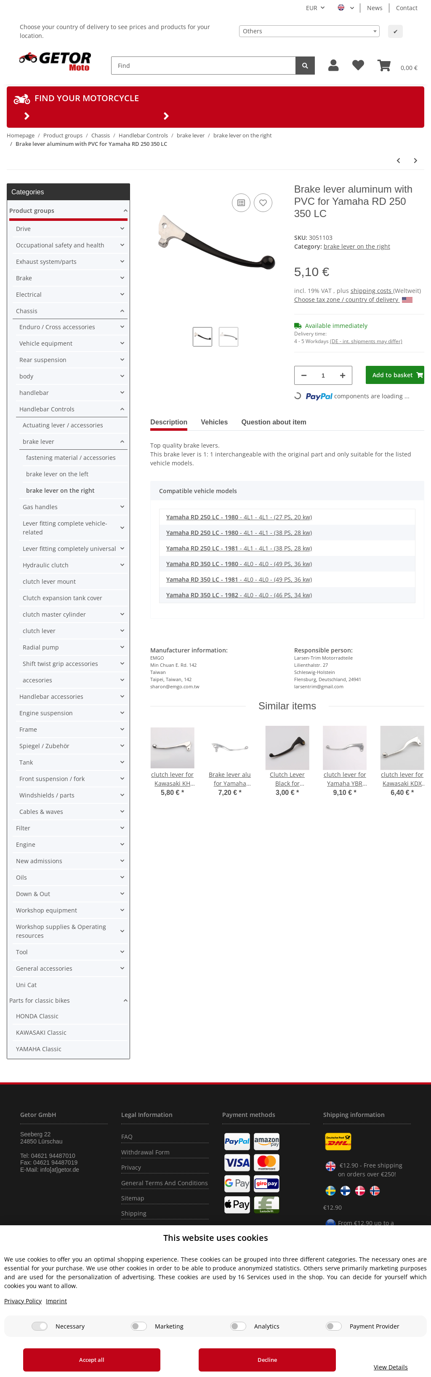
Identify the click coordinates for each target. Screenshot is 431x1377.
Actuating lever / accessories (63, 425)
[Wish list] (358, 65)
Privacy (131, 1167)
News (375, 8)
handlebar (34, 393)
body (26, 376)
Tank (26, 762)
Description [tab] (168, 422)
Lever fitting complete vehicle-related (65, 527)
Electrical (29, 294)
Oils (21, 877)
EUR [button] (311, 8)
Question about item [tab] (273, 422)
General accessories (44, 968)
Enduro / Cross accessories (57, 327)
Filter (23, 828)
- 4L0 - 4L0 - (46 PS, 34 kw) (239, 595)
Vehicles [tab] (214, 422)
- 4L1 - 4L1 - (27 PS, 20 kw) (239, 517)
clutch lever (39, 631)
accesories (37, 680)
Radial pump (41, 647)
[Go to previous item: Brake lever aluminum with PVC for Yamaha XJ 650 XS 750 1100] (398, 160)
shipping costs (372, 291)
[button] (334, 65)
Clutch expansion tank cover (62, 598)
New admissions (39, 861)
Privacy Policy (23, 1301)
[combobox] (309, 31)
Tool (22, 952)
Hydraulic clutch (46, 565)
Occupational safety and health (60, 245)
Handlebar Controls (46, 409)
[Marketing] (139, 1326)
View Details (373, 1367)
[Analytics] (238, 1326)
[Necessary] (40, 1326)
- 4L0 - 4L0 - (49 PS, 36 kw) (239, 564)
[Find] (203, 65)
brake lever (38, 442)
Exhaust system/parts (46, 262)
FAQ (127, 1137)
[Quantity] (323, 375)
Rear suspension (43, 360)
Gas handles (40, 507)
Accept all (83, 1360)
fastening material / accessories (71, 458)
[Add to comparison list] (241, 202)
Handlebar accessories (51, 697)
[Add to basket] (395, 375)
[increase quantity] (342, 375)
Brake (24, 278)
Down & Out (33, 894)
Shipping (133, 1213)
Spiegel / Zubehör (44, 746)
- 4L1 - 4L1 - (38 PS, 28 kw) (239, 533)
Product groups (31, 211)
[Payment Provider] (334, 1326)
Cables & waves (41, 812)
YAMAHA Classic (38, 1049)
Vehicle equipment (45, 343)
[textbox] (309, 31)
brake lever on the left (57, 474)
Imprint (56, 1301)
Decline (240, 1360)
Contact (407, 8)
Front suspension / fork (52, 779)
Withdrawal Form (145, 1152)
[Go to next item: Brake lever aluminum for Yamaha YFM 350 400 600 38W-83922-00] (415, 160)
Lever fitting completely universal (69, 549)
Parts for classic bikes (39, 1000)
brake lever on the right (357, 246)
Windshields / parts (46, 795)
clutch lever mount (49, 581)
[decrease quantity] (304, 375)
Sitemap (132, 1198)
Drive (23, 229)
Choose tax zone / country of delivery (353, 299)
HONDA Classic (37, 1016)
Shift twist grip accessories (60, 664)
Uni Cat (26, 985)
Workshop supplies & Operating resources (61, 931)
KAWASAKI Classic (41, 1032)
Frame (28, 729)
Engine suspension (46, 713)
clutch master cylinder (54, 614)
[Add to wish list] (263, 202)
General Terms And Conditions (164, 1183)
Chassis (26, 311)
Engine (25, 844)
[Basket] (397, 65)
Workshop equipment (46, 910)
